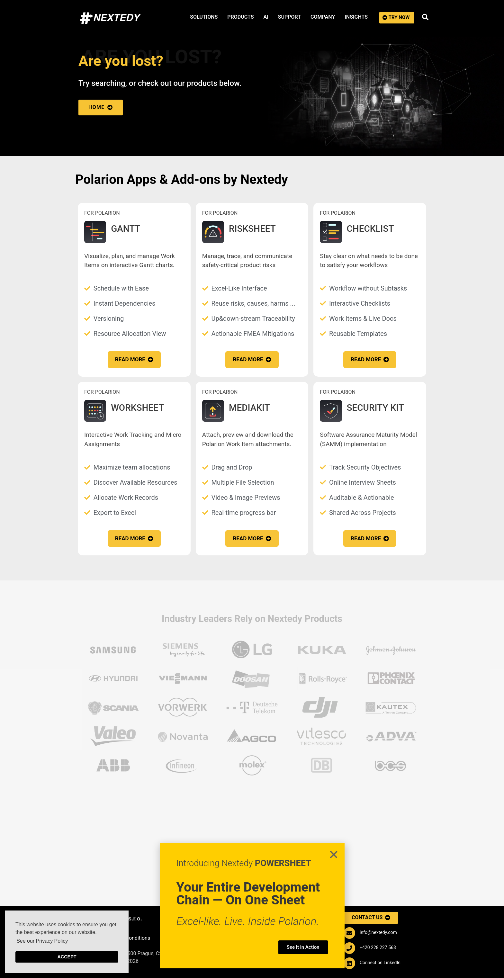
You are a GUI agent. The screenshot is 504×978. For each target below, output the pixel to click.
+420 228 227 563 (378, 947)
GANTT (125, 228)
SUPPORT (289, 17)
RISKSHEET (252, 228)
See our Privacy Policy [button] (42, 941)
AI (265, 17)
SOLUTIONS (204, 17)
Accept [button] (66, 956)
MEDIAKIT (249, 407)
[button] (397, 17)
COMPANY (322, 17)
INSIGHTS (356, 17)
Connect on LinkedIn (380, 962)
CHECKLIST (370, 228)
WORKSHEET (137, 407)
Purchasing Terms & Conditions (114, 938)
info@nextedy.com (378, 932)
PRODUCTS (240, 17)
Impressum (91, 929)
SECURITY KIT (375, 407)
